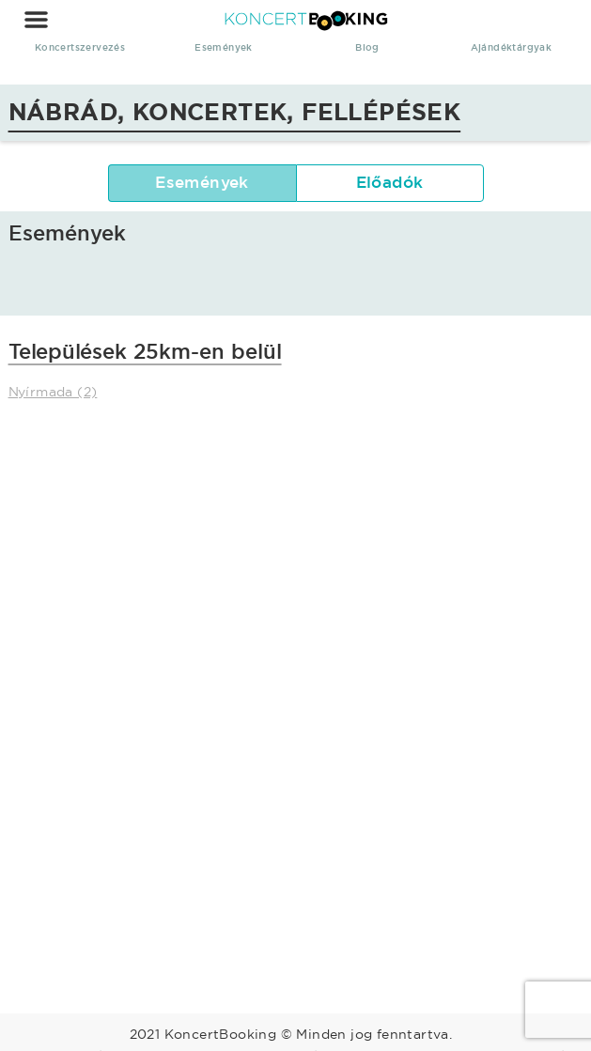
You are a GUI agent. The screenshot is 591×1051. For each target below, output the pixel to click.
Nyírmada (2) (53, 391)
